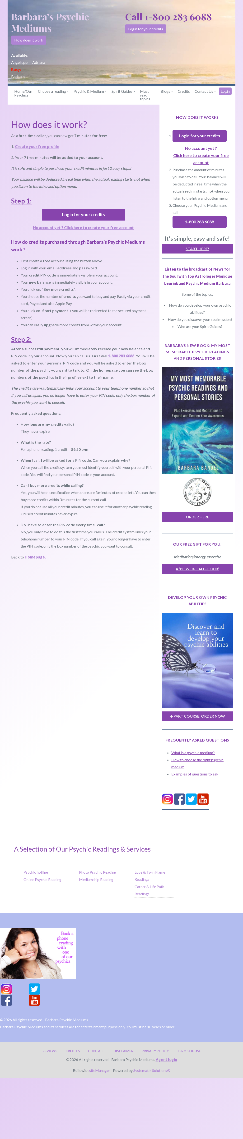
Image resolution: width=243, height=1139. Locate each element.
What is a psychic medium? (193, 752)
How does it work (28, 40)
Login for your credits (145, 29)
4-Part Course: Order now (197, 716)
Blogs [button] (165, 91)
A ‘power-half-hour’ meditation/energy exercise (197, 570)
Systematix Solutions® (151, 1070)
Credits (184, 91)
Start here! (197, 248)
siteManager (99, 1070)
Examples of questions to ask (194, 774)
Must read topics (145, 95)
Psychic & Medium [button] (89, 91)
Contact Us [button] (204, 91)
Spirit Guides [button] (122, 91)
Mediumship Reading (96, 879)
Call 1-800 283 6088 (168, 16)
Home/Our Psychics (23, 93)
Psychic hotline (35, 872)
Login (225, 91)
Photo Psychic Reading (97, 872)
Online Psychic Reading (42, 879)
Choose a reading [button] (52, 91)
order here (197, 517)
